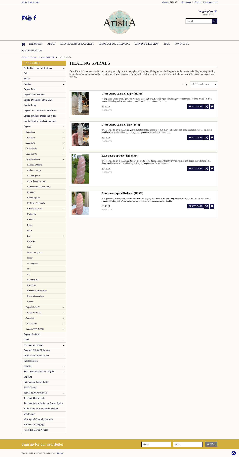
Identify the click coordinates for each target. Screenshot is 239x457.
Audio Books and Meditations (38, 68)
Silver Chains (30, 387)
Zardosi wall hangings (34, 424)
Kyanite (30, 301)
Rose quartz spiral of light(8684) (120, 155)
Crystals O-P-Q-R (33, 312)
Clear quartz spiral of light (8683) (121, 124)
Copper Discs (30, 89)
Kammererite (33, 279)
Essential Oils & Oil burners (37, 350)
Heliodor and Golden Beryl (39, 186)
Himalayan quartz (34, 208)
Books (27, 78)
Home (24, 57)
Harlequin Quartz (34, 164)
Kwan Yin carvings (35, 296)
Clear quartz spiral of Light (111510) (122, 93)
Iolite (29, 230)
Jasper (30, 258)
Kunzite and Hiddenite (37, 290)
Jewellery (28, 366)
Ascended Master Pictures (36, 430)
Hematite (31, 192)
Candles (27, 84)
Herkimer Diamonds (36, 203)
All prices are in (30, 2)
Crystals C (30, 143)
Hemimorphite (33, 197)
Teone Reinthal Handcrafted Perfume (41, 408)
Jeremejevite (32, 263)
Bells (26, 73)
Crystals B (30, 137)
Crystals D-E (31, 148)
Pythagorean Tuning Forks (36, 382)
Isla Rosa (31, 241)
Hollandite (31, 214)
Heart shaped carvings (36, 181)
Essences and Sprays (33, 345)
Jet (28, 268)
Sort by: (185, 84)
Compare (169, 2)
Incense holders (31, 361)
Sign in (197, 2)
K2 (28, 274)
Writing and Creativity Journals (38, 419)
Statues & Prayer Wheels (35, 393)
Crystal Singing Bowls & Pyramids (40, 121)
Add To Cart (195, 106)
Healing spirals (33, 175)
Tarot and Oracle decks (34, 398)
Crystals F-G (31, 154)
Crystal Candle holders (34, 94)
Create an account (210, 2)
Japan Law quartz (34, 252)
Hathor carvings (34, 170)
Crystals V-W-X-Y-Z (35, 329)
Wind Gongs (30, 414)
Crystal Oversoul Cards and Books (40, 110)
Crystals (34, 57)
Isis (28, 236)
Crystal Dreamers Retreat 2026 (38, 100)
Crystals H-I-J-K (48, 57)
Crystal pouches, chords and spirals (40, 116)
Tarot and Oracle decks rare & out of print (43, 403)
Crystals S (30, 318)
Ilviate (30, 225)
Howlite (30, 219)
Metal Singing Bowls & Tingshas (39, 371)
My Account (186, 2)
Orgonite (28, 377)
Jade (29, 247)
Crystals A (30, 132)
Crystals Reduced (32, 334)
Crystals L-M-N (33, 307)
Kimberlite (31, 285)
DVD (26, 339)
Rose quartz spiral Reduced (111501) (122, 193)
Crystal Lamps (30, 105)
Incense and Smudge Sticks (36, 355)
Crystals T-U (31, 323)
